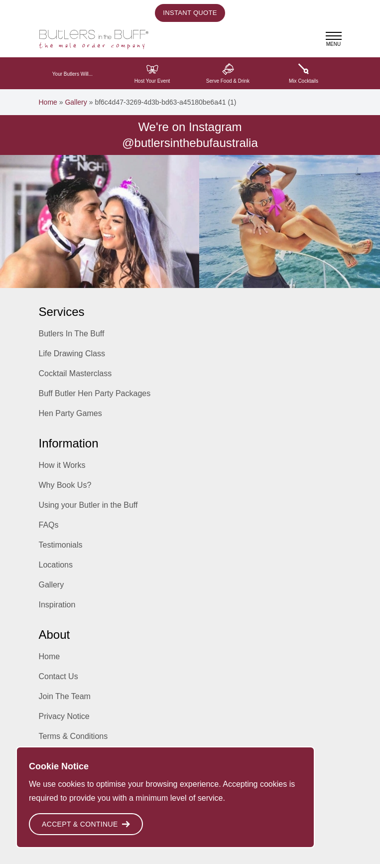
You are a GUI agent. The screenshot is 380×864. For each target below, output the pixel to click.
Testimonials (61, 545)
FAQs (49, 525)
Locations (56, 565)
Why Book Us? (65, 485)
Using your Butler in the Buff (88, 505)
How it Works (62, 465)
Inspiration (57, 604)
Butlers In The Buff (72, 333)
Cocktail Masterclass (75, 373)
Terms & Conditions (73, 736)
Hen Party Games (70, 413)
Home (48, 102)
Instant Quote (190, 12)
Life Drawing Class (72, 353)
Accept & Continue (86, 824)
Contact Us (58, 676)
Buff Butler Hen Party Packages (95, 393)
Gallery (76, 102)
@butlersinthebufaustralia (190, 142)
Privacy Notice (64, 716)
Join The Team (65, 696)
